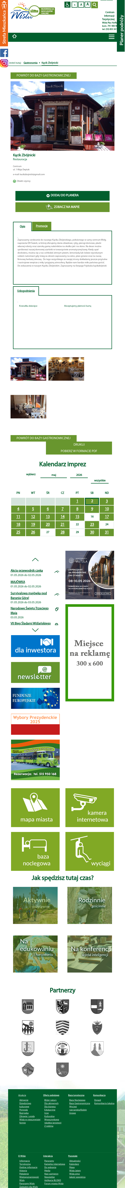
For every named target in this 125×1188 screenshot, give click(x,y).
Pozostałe (72, 1155)
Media (47, 1170)
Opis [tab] (22, 226)
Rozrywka (24, 1113)
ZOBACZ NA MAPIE (63, 207)
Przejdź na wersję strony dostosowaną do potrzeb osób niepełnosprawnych (67, 5)
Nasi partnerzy (51, 1173)
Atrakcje (22, 1095)
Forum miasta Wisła (53, 1183)
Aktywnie (23, 1100)
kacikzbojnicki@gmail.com (32, 174)
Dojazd (97, 1100)
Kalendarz (74, 1164)
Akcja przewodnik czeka (27, 570)
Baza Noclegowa (77, 1100)
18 (18, 525)
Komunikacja (99, 1095)
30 (92, 532)
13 (48, 517)
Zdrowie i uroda (27, 1116)
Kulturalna (49, 1116)
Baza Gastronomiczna (79, 1103)
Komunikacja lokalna (104, 1103)
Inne (46, 1113)
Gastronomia (31, 63)
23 (92, 525)
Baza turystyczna (76, 1095)
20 (48, 525)
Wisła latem (75, 1170)
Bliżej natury (50, 1100)
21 (62, 525)
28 (62, 532)
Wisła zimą (74, 1173)
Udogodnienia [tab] (26, 291)
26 (33, 532)
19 (33, 525)
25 (18, 532)
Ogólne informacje (28, 1167)
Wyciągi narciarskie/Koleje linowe (78, 1109)
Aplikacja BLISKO (52, 1180)
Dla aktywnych (51, 1103)
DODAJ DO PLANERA (62, 195)
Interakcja (48, 1155)
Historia (23, 1170)
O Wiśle (22, 1155)
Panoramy (49, 1160)
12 (33, 517)
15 (77, 517)
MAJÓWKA (18, 582)
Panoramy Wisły (27, 1183)
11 (18, 517)
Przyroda (23, 1109)
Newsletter (49, 1177)
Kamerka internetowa (54, 1164)
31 (107, 532)
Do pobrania (50, 1167)
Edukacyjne (49, 1109)
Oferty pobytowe (51, 1095)
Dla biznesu (50, 1106)
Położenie (24, 1173)
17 (107, 517)
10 (107, 509)
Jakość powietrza (77, 1177)
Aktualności (75, 1160)
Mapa (72, 1167)
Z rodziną (48, 1126)
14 (62, 517)
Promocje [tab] (42, 226)
